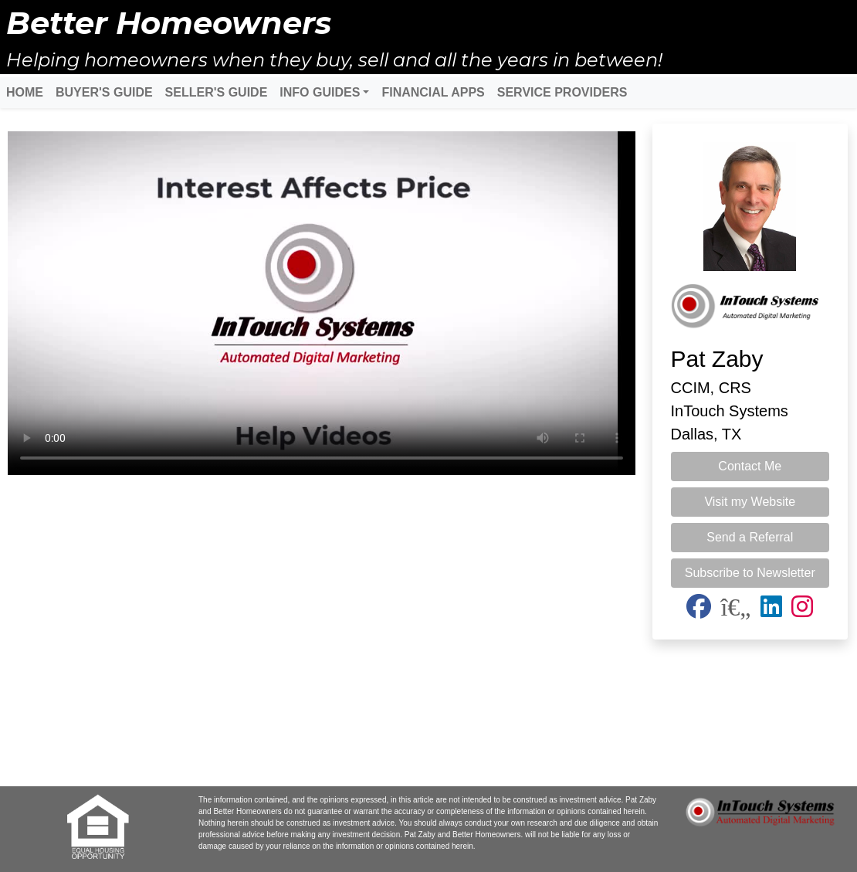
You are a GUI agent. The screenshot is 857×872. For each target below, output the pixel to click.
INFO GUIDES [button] (319, 92)
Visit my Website (749, 501)
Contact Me (749, 466)
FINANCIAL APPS (432, 92)
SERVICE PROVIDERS (562, 92)
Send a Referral (749, 537)
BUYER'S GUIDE (104, 92)
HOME (24, 92)
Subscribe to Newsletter (750, 572)
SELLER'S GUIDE (216, 92)
